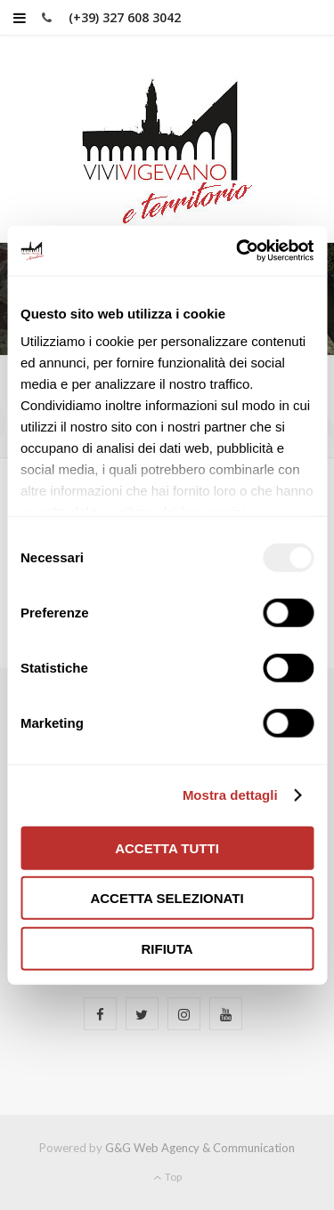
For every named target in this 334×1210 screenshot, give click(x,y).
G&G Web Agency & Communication (200, 1148)
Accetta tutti (167, 847)
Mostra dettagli (230, 795)
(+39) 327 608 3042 (125, 17)
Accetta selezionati (166, 898)
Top (167, 1176)
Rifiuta (166, 948)
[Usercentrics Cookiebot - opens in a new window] (238, 250)
